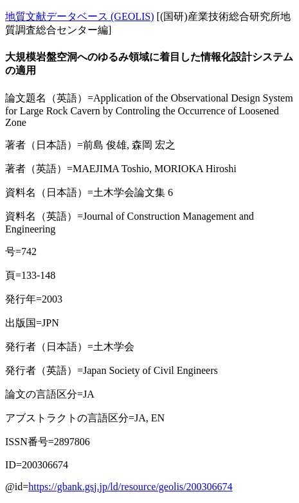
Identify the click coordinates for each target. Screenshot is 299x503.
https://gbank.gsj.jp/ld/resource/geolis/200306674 (130, 486)
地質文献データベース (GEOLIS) (79, 16)
